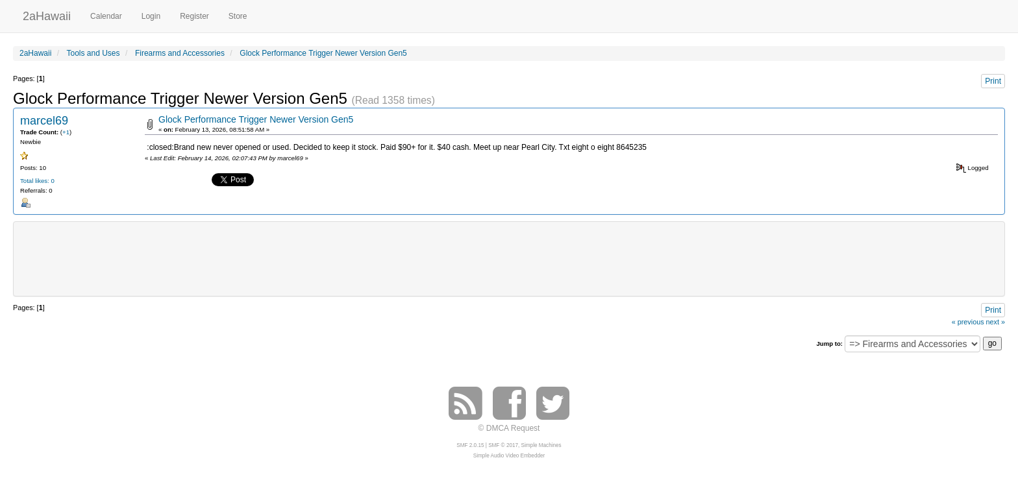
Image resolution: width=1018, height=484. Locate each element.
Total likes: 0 (37, 180)
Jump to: (829, 343)
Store (238, 16)
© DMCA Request (509, 428)
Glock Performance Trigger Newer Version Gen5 (255, 119)
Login (151, 16)
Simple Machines (541, 445)
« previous (968, 322)
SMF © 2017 (503, 445)
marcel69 (44, 120)
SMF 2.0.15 (470, 445)
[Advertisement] (509, 257)
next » (995, 322)
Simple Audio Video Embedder (509, 456)
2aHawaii (47, 14)
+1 (65, 132)
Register (194, 16)
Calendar (106, 16)
